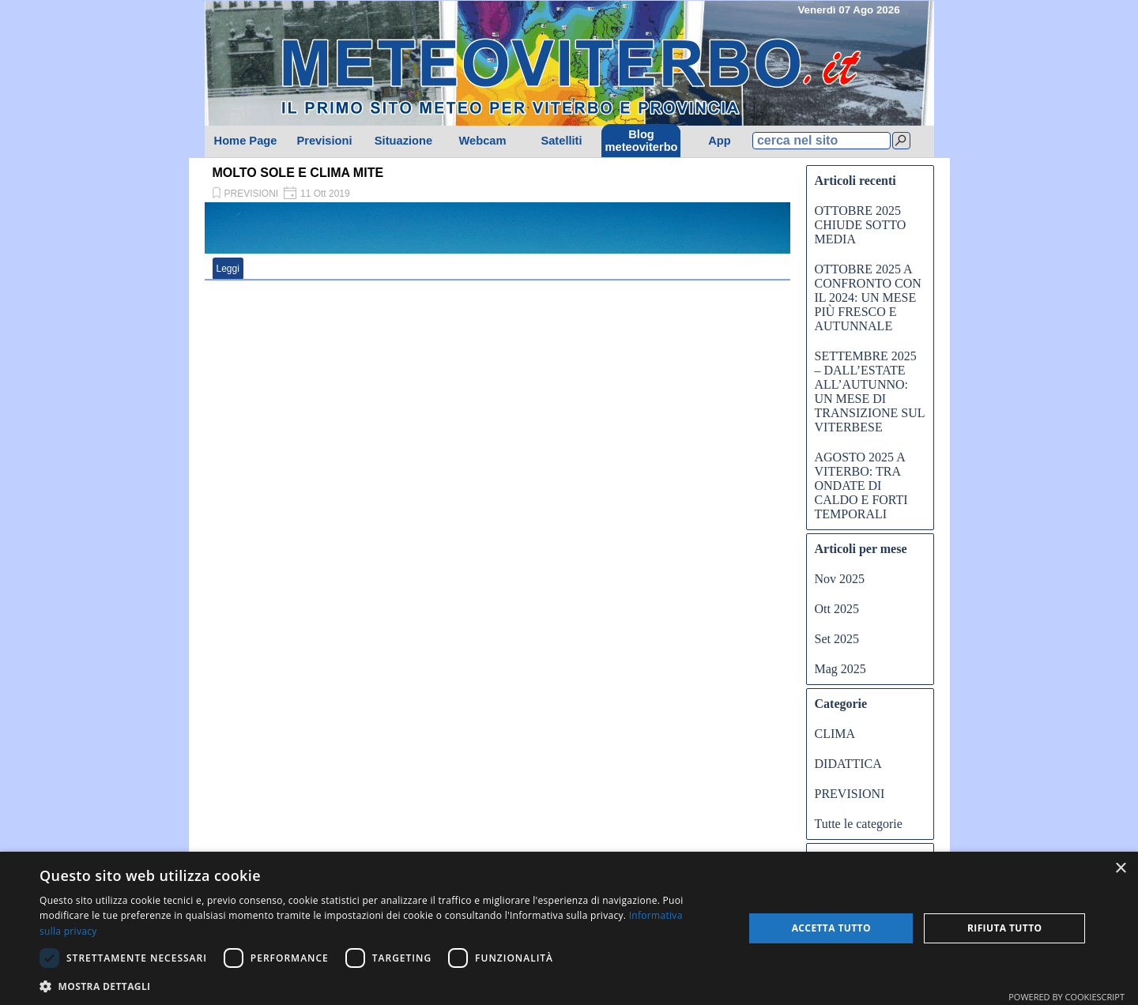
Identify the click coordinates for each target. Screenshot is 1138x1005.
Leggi (228, 268)
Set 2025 (837, 639)
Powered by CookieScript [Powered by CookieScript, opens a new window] (1066, 997)
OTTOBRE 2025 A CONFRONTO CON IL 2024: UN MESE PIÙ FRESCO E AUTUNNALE (868, 297)
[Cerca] (901, 140)
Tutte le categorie (858, 823)
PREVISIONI (251, 193)
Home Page (245, 140)
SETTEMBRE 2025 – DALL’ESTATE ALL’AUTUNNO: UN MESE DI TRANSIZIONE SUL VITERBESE (870, 391)
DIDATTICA (848, 763)
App (719, 140)
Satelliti (561, 140)
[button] (381, 985)
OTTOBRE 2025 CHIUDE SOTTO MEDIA (860, 225)
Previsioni (324, 140)
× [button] (1120, 869)
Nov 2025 (840, 578)
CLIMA (835, 733)
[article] (497, 221)
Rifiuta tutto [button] (1004, 928)
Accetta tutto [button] (831, 928)
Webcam (482, 140)
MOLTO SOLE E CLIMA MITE (298, 172)
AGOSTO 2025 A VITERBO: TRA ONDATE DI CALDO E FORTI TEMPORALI (861, 485)
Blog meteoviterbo (641, 140)
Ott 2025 (837, 608)
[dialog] (569, 928)
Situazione (403, 140)
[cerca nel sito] (821, 140)
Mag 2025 (840, 669)
